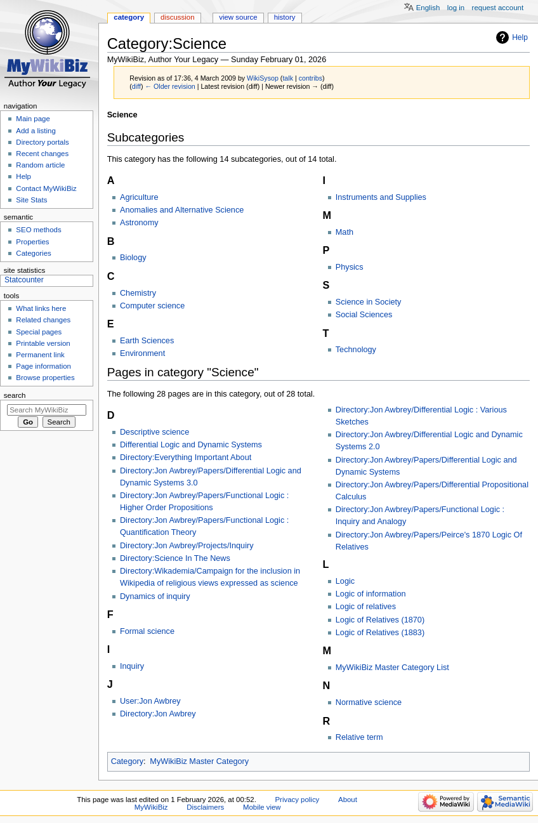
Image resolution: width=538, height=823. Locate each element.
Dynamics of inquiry (155, 596)
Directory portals (42, 142)
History (285, 17)
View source (238, 17)
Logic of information (371, 593)
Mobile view (262, 807)
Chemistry (138, 293)
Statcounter (24, 279)
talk (287, 78)
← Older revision (170, 86)
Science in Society (369, 302)
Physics (350, 267)
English (428, 7)
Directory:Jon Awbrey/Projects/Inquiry (187, 545)
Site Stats (31, 200)
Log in (455, 7)
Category (127, 761)
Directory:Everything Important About (185, 457)
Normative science (369, 702)
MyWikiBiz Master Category (199, 761)
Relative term (359, 737)
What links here (41, 308)
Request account (498, 7)
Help (520, 37)
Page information (43, 366)
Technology (356, 349)
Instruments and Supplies (381, 197)
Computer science (152, 305)
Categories (33, 253)
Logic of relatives (366, 606)
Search (15, 395)
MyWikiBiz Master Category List (392, 667)
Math (344, 232)
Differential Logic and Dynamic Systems (191, 444)
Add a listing (35, 131)
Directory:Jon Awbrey (158, 713)
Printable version (43, 343)
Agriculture (139, 197)
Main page (33, 118)
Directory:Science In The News (175, 558)
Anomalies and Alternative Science (182, 210)
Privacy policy (297, 799)
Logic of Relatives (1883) (380, 632)
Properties (32, 242)
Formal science (147, 631)
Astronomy (139, 222)
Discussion (177, 17)
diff (136, 86)
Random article (40, 165)
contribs (310, 78)
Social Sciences (364, 314)
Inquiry (132, 666)
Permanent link (40, 355)
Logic (345, 581)
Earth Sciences (147, 340)
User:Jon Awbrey (150, 701)
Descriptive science (154, 432)
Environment (142, 353)
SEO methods (38, 230)
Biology (133, 257)
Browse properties (45, 377)
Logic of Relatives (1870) (380, 620)
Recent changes (42, 153)
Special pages (39, 332)
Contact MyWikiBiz (46, 188)
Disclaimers (205, 807)
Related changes (43, 320)
